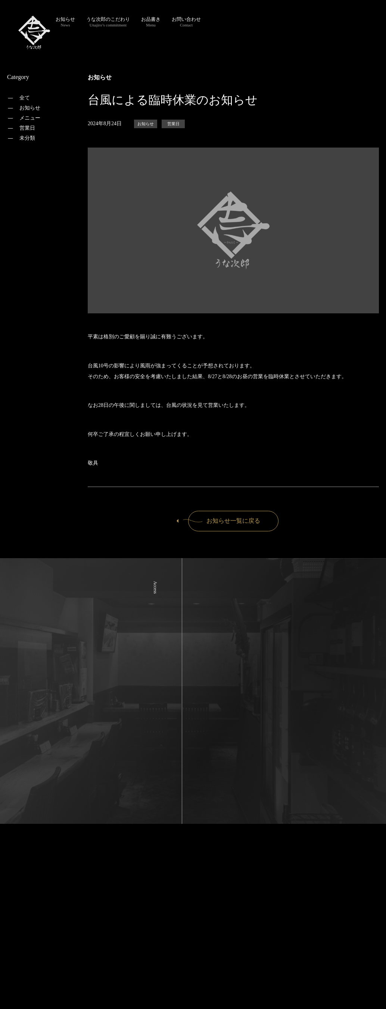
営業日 (27, 128)
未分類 (27, 138)
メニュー (29, 118)
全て (24, 98)
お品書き (151, 21)
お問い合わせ (186, 21)
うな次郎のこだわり (108, 21)
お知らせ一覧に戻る (224, 521)
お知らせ (65, 21)
